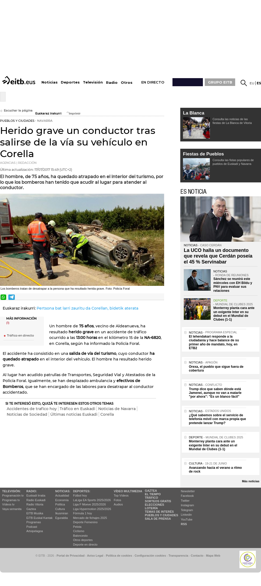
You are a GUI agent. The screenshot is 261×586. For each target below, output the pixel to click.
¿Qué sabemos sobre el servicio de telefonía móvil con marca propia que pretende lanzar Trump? (217, 419)
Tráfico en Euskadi (77, 408)
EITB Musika (34, 513)
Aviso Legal (95, 555)
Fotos (117, 500)
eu (252, 83)
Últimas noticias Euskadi (73, 414)
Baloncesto (80, 535)
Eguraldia (61, 517)
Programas (33, 522)
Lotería (151, 508)
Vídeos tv (8, 504)
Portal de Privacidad (70, 555)
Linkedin (186, 514)
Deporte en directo (85, 544)
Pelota (77, 526)
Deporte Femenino (85, 522)
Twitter (185, 500)
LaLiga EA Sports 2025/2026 (92, 500)
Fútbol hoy (80, 495)
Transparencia (178, 555)
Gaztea (31, 509)
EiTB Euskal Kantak (39, 517)
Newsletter (188, 491)
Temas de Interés (159, 511)
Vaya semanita (12, 509)
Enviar (160, 297)
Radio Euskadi (35, 500)
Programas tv (11, 500)
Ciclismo (78, 531)
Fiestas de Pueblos (203, 154)
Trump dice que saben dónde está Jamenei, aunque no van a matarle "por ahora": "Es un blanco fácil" (215, 393)
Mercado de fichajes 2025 (90, 517)
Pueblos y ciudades (161, 515)
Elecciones (154, 504)
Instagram (187, 505)
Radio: (31, 491)
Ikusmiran (61, 513)
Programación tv (13, 495)
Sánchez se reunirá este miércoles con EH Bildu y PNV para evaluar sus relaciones (232, 284)
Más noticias (250, 481)
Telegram (187, 510)
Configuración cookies (150, 555)
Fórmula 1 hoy (82, 513)
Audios (118, 504)
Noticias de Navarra (117, 408)
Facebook (187, 495)
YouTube (186, 519)
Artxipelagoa (34, 531)
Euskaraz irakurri (48, 113)
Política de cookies (119, 555)
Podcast (31, 526)
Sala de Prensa (158, 518)
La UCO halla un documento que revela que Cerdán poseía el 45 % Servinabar (218, 256)
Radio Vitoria (34, 504)
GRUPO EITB (220, 82)
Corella (107, 414)
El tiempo (153, 494)
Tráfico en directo (20, 335)
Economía (62, 500)
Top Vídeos (121, 495)
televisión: (11, 491)
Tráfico (151, 497)
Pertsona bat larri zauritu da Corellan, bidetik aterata (87, 308)
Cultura (60, 509)
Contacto (197, 555)
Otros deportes (83, 540)
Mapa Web (213, 555)
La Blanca (193, 113)
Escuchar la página (16, 110)
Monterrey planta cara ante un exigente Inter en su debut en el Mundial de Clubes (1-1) (234, 313)
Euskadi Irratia (35, 495)
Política (60, 504)
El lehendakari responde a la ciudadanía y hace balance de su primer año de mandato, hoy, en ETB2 (214, 342)
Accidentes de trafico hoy (32, 408)
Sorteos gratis (158, 501)
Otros (126, 83)
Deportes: (81, 491)
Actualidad (62, 495)
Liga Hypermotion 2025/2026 (92, 509)
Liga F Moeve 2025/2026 (89, 504)
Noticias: (62, 491)
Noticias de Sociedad (27, 414)
